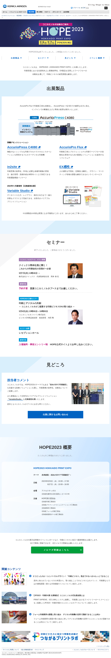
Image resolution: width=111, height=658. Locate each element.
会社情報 (66, 12)
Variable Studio (18, 190)
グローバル (76, 8)
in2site (12, 166)
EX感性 (64, 166)
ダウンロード (57, 12)
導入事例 (39, 12)
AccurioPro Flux (71, 147)
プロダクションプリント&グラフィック (34, 15)
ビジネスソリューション (8, 15)
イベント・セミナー (65, 15)
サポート (47, 12)
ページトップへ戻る (103, 646)
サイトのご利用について (11, 650)
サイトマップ (39, 650)
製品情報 (31, 12)
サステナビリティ (103, 650)
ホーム (5, 12)
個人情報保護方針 (27, 650)
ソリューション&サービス (17, 12)
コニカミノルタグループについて (84, 650)
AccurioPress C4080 (22, 147)
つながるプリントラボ (52, 15)
